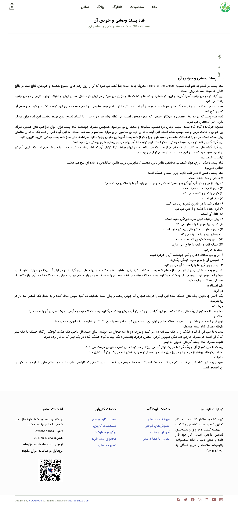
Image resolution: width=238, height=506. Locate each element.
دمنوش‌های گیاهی (157, 426)
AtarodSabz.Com (78, 500)
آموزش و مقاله (160, 432)
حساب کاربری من (104, 419)
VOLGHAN (35, 500)
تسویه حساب (107, 445)
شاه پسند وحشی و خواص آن (200, 78)
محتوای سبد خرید (104, 439)
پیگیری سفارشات (105, 432)
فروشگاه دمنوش (159, 419)
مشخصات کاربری (104, 426)
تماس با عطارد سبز (156, 439)
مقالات (134, 26)
